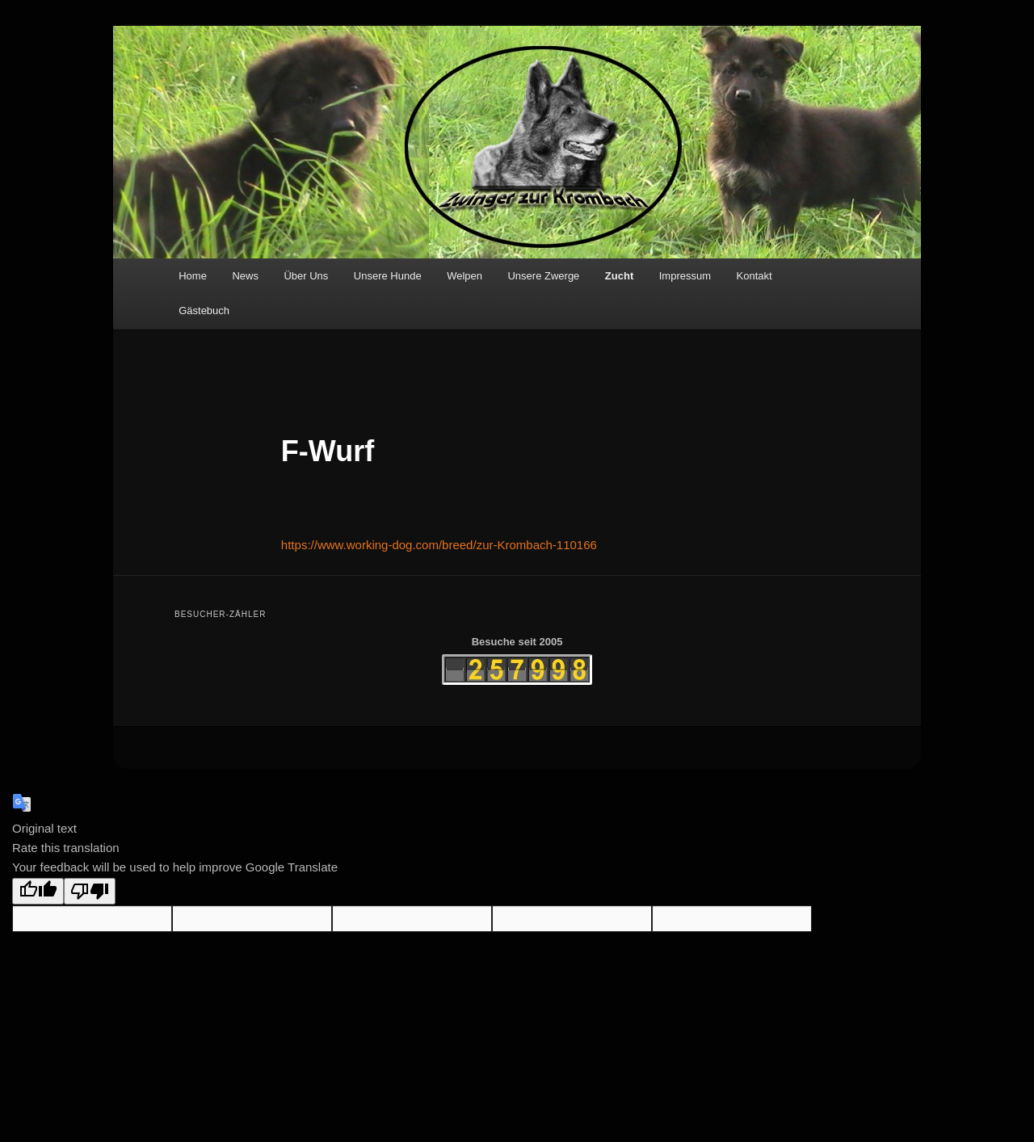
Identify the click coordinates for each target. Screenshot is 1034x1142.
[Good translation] (38, 891)
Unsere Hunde (388, 276)
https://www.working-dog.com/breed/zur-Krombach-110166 (439, 545)
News (245, 276)
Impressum (685, 276)
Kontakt (754, 276)
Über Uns (306, 276)
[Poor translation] (90, 891)
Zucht (619, 276)
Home (193, 276)
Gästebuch (204, 310)
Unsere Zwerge (543, 276)
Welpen (464, 276)
